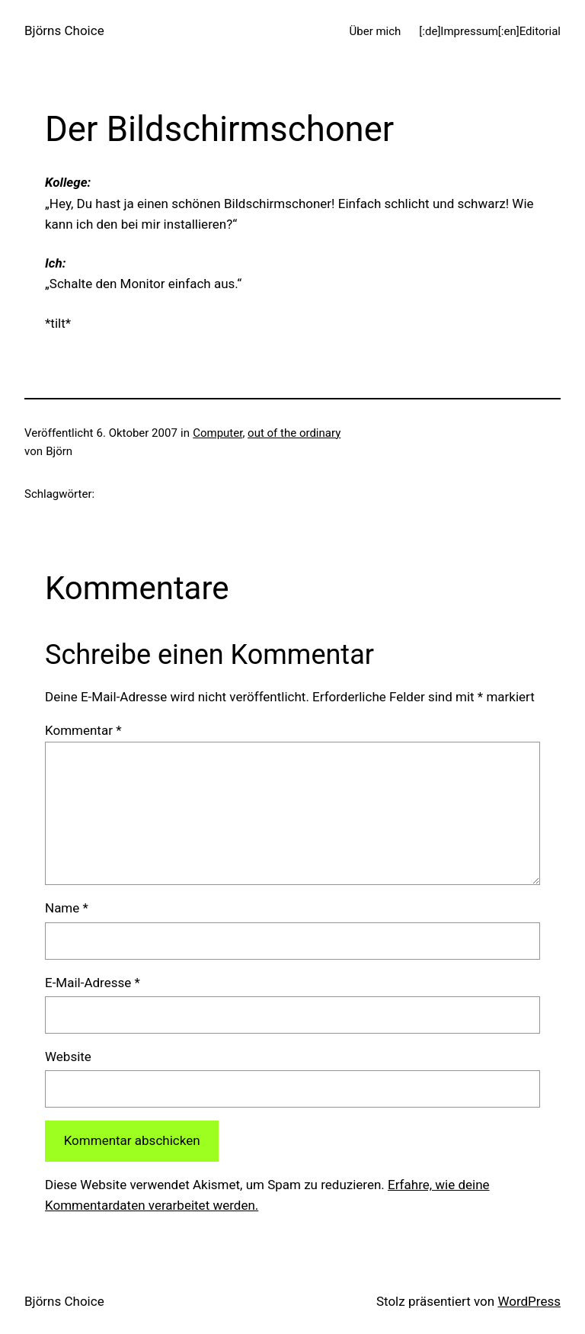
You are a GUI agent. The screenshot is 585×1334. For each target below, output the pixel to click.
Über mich (375, 31)
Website (68, 1056)
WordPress (529, 1301)
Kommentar (83, 730)
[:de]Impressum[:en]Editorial (490, 31)
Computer (217, 433)
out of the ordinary (294, 433)
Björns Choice (64, 30)
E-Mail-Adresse (92, 982)
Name (66, 908)
